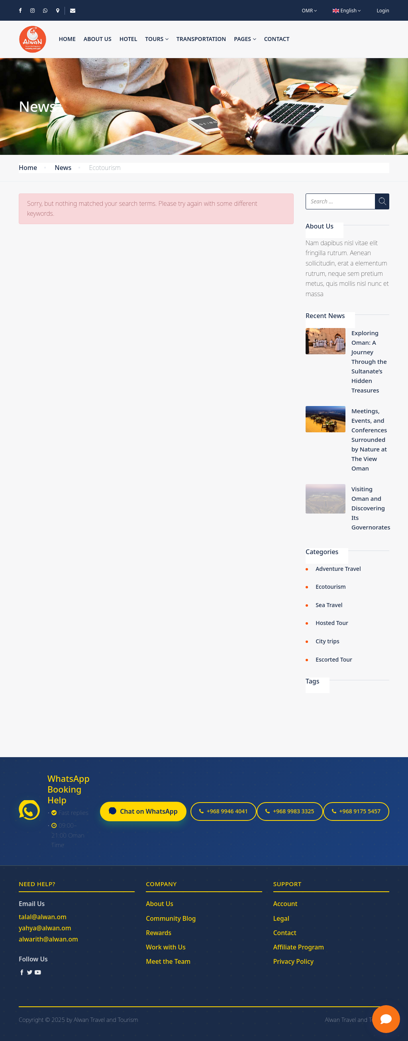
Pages (245, 39)
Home (67, 39)
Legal (281, 918)
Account (285, 903)
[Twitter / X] (30, 972)
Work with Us (165, 947)
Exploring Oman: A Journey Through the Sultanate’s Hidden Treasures (369, 361)
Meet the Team (168, 961)
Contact (277, 39)
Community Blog (171, 918)
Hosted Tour (332, 623)
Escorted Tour (334, 659)
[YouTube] (38, 972)
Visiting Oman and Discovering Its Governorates (370, 508)
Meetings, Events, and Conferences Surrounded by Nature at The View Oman (369, 439)
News (63, 168)
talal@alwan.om (43, 916)
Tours (157, 39)
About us (98, 39)
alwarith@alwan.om (48, 939)
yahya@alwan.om (45, 928)
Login (383, 10)
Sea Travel (329, 605)
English (347, 10)
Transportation (201, 39)
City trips (327, 641)
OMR (309, 10)
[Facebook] (22, 972)
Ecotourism (331, 586)
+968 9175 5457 (356, 811)
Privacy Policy (293, 961)
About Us (159, 903)
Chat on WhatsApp (143, 811)
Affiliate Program (298, 947)
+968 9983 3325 (289, 811)
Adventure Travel (338, 568)
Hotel (128, 39)
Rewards (158, 932)
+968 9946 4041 (223, 811)
